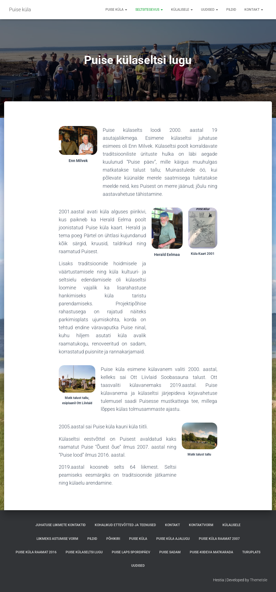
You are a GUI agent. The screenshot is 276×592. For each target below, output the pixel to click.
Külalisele (182, 10)
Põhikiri (113, 539)
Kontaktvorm (201, 525)
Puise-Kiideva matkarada (211, 552)
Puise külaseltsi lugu (84, 552)
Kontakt (253, 10)
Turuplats (251, 552)
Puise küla (116, 10)
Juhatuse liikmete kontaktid (60, 525)
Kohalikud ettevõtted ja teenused (125, 525)
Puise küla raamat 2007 (219, 539)
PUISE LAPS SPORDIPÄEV (131, 552)
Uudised (209, 10)
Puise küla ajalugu (173, 539)
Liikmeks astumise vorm (57, 539)
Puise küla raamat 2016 (36, 552)
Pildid (231, 10)
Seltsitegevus (149, 10)
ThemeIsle (258, 580)
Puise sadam (170, 552)
